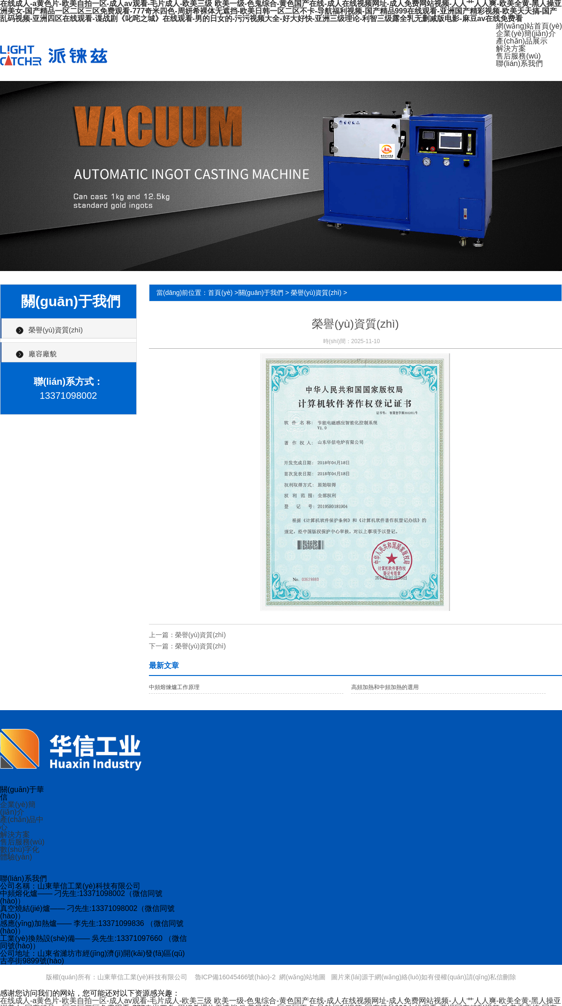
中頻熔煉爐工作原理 (174, 687)
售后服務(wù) (518, 56)
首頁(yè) (220, 292)
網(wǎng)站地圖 (302, 977)
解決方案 (511, 48)
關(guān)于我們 (260, 292)
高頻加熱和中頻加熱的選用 (385, 687)
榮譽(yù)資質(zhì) (56, 330)
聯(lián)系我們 (519, 63)
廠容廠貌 (43, 354)
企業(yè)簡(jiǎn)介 (525, 33)
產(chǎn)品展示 (521, 41)
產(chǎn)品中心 (22, 823)
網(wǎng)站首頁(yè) (529, 26)
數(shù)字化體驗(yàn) (19, 853)
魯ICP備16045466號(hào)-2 (235, 977)
